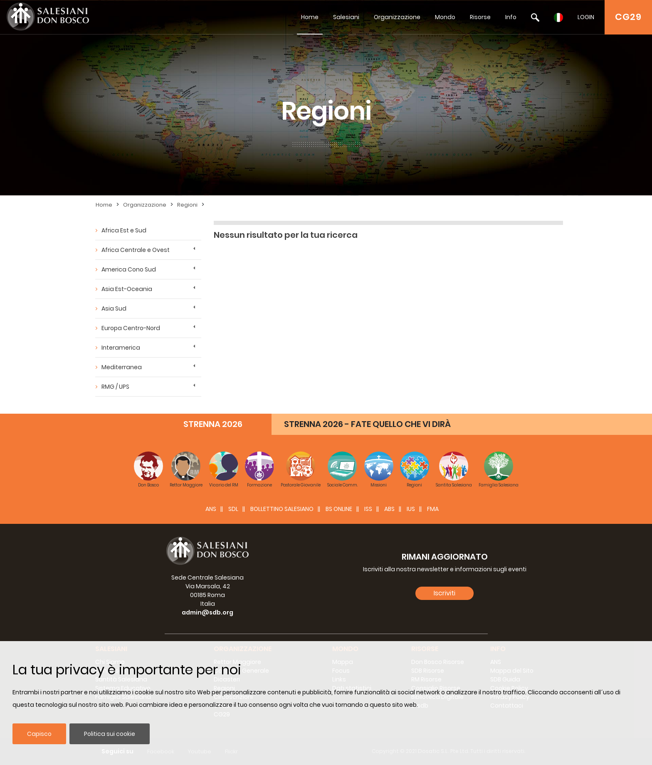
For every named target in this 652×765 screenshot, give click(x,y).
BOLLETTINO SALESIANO (282, 509)
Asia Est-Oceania (126, 289)
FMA (433, 509)
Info (510, 17)
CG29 (628, 16)
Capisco (39, 734)
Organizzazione (397, 17)
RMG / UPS (115, 386)
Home (310, 17)
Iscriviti (444, 593)
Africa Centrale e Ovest (135, 250)
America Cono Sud (128, 269)
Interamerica (120, 347)
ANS (210, 509)
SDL (233, 509)
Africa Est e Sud (123, 230)
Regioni (187, 205)
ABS (389, 509)
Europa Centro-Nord (130, 328)
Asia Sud (113, 308)
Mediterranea (121, 367)
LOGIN (586, 17)
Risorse (480, 17)
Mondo (445, 17)
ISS (368, 509)
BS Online (339, 509)
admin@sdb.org (207, 612)
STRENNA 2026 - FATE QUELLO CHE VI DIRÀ (367, 424)
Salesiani (346, 17)
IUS (411, 509)
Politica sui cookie (109, 734)
